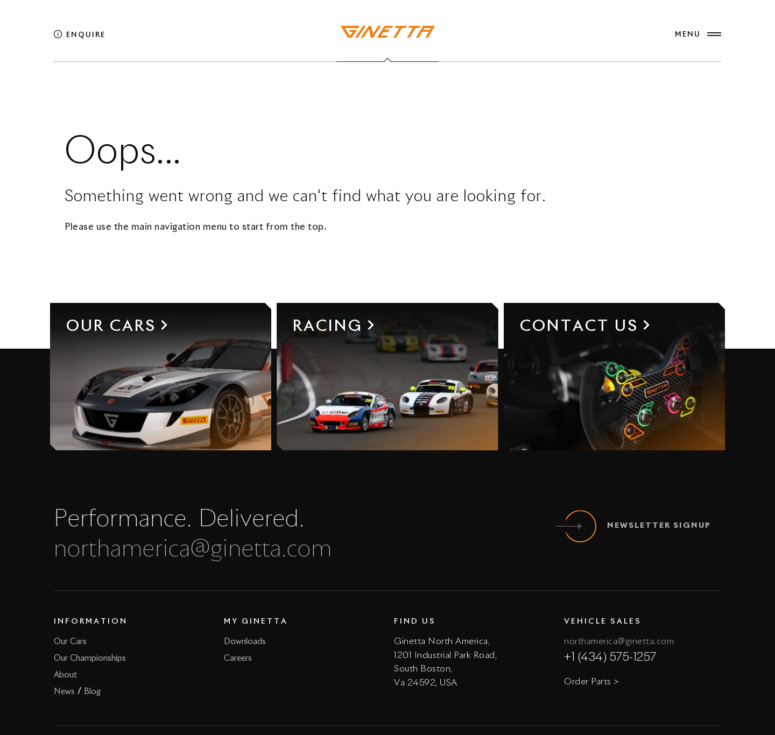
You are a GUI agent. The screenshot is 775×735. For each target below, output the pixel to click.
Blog (92, 692)
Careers (238, 658)
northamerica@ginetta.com (193, 549)
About (65, 675)
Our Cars (70, 642)
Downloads (245, 642)
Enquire (79, 35)
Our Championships (90, 658)
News (64, 692)
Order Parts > (591, 681)
